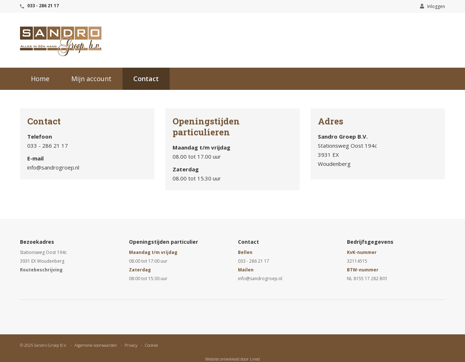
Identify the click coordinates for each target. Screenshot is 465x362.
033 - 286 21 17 (43, 6)
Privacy (131, 345)
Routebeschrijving (41, 270)
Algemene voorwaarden (95, 345)
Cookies (151, 345)
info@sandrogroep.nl (260, 278)
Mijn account (91, 78)
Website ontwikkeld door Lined (232, 359)
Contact (146, 78)
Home (40, 78)
